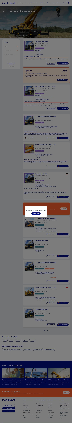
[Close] (45, 208)
